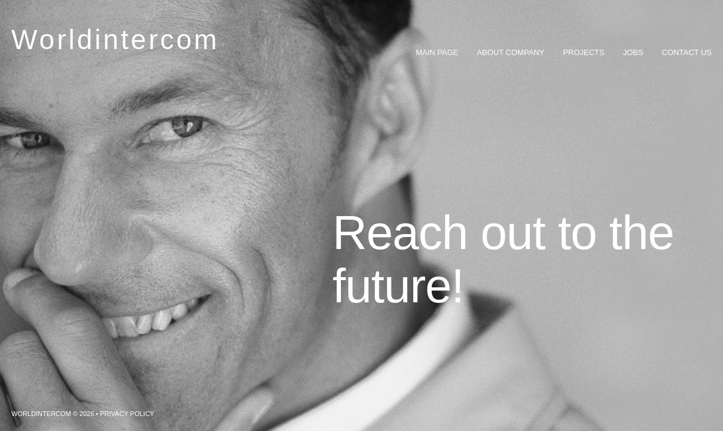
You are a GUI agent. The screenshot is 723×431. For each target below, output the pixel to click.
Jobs (633, 52)
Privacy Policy (127, 413)
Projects (583, 52)
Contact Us (687, 52)
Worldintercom (115, 39)
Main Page (437, 52)
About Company (510, 52)
